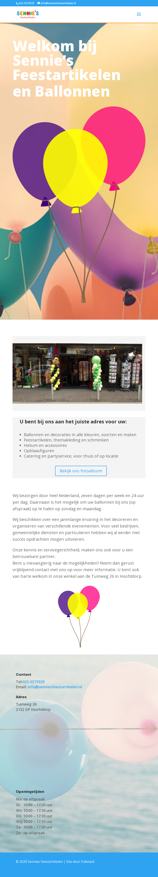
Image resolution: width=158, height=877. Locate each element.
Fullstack (87, 861)
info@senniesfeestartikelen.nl (55, 686)
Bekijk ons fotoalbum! (81, 471)
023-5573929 (26, 3)
